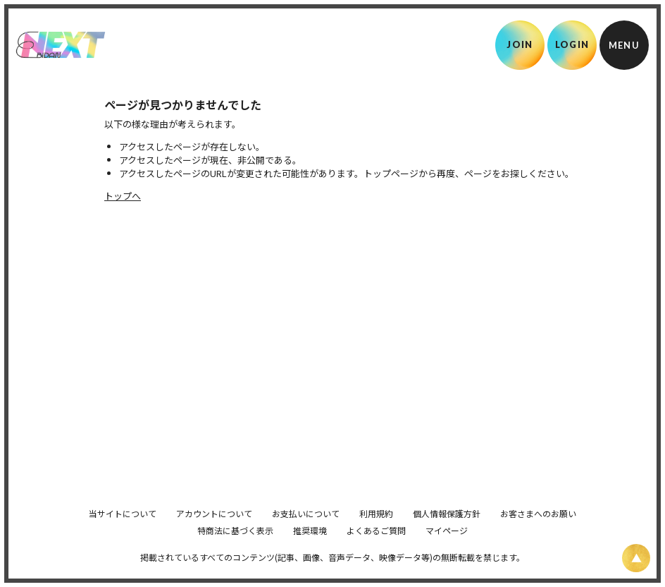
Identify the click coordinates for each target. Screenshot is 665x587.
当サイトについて (122, 532)
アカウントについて (214, 532)
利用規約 (376, 532)
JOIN (519, 44)
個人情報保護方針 (446, 532)
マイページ (446, 549)
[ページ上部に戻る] (636, 558)
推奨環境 (310, 549)
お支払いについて (306, 532)
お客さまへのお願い (538, 532)
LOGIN (572, 44)
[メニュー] (624, 45)
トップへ (122, 195)
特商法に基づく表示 (235, 549)
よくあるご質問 (376, 549)
